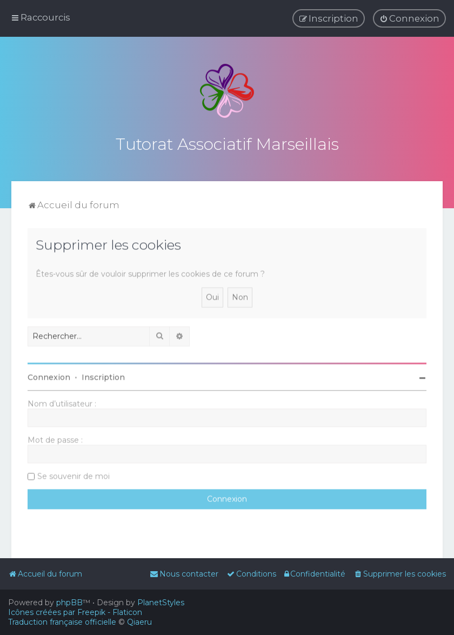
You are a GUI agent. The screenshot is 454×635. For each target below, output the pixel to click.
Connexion (49, 376)
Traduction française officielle (62, 622)
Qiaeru (139, 622)
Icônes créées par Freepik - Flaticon (75, 612)
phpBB (69, 602)
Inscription (103, 376)
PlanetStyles (160, 602)
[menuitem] (409, 18)
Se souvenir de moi (73, 475)
